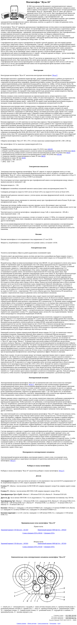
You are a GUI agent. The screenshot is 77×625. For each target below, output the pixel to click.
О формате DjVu (49, 533)
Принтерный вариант (52, 530)
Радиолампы (53, 623)
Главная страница (21, 623)
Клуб (59, 623)
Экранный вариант (14, 530)
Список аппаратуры (43, 623)
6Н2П (68, 152)
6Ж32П (50, 149)
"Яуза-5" (55, 75)
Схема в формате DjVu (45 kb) (32, 547)
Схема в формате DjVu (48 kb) (32, 533)
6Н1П (73, 151)
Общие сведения (31, 623)
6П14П (59, 154)
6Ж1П (43, 156)
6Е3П (24, 158)
